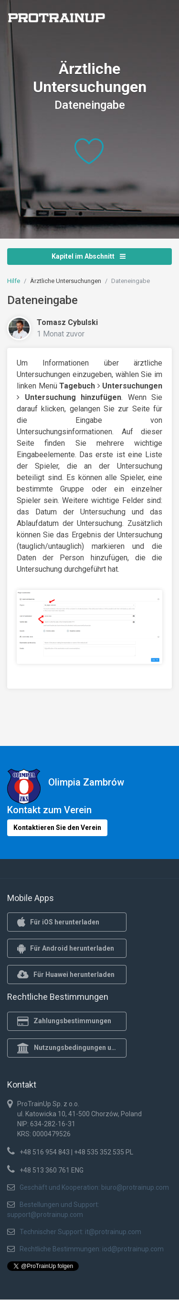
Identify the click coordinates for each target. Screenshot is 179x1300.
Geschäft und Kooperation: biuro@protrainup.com (94, 1187)
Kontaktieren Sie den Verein (57, 827)
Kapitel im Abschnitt (89, 256)
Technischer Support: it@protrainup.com (80, 1232)
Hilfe (13, 280)
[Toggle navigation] (159, 20)
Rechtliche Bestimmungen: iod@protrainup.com (92, 1249)
